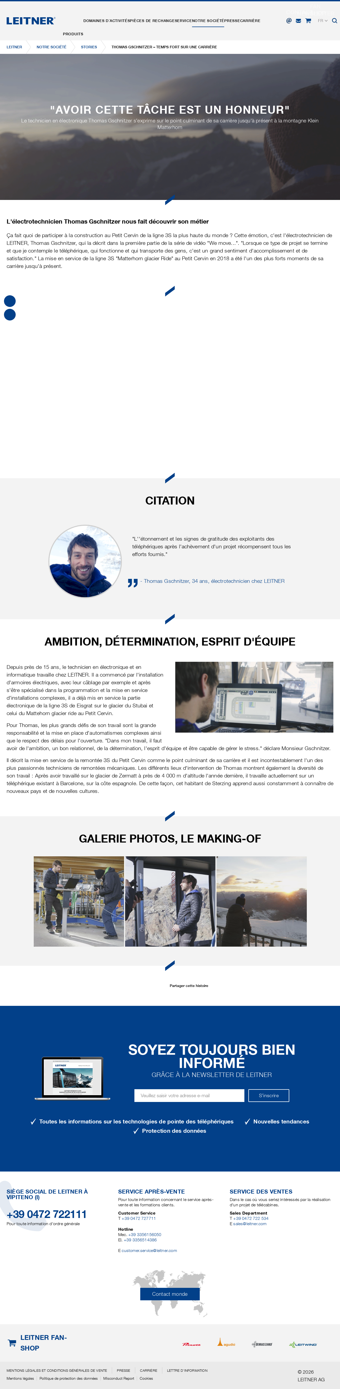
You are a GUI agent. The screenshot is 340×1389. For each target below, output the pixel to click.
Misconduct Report (118, 1378)
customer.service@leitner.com (149, 1250)
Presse (249, 17)
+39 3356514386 (140, 1239)
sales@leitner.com (249, 1223)
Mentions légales (20, 1378)
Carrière (270, 17)
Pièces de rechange (160, 17)
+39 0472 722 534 (251, 1218)
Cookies (146, 1378)
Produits (75, 17)
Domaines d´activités (111, 17)
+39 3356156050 (145, 1234)
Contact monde (170, 1294)
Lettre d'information (187, 1370)
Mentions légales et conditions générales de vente (57, 1370)
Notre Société (222, 17)
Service (194, 17)
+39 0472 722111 (47, 1214)
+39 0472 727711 (139, 1218)
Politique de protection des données (69, 1378)
